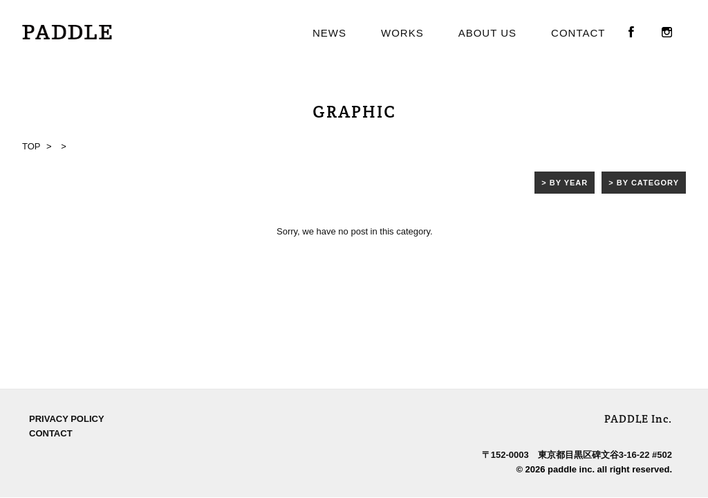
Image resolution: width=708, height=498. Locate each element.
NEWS (329, 33)
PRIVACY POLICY (66, 289)
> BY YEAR (564, 182)
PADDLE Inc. (638, 288)
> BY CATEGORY (643, 182)
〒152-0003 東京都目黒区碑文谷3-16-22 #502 (577, 325)
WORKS (402, 33)
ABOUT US (487, 33)
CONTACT (578, 33)
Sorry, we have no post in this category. (355, 231)
